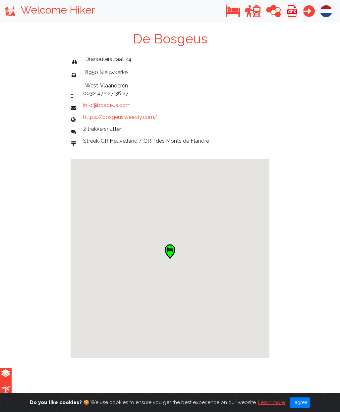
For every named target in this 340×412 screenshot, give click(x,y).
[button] (233, 11)
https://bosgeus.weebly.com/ (120, 117)
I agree (300, 402)
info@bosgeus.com (107, 105)
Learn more (271, 402)
